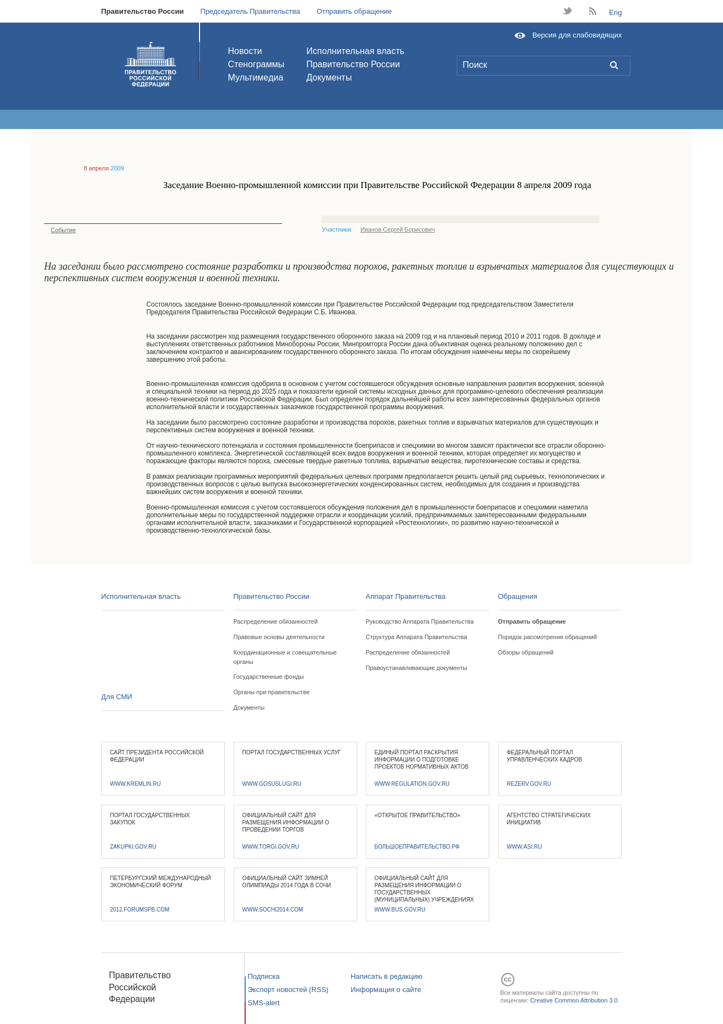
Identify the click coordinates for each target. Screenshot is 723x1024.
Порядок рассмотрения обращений (547, 637)
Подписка (264, 976)
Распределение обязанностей (276, 621)
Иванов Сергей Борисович (397, 229)
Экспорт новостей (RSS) (288, 989)
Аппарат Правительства (406, 596)
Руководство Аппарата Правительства (420, 621)
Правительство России (142, 11)
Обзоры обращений (526, 652)
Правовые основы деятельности (279, 637)
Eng (615, 12)
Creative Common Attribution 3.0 (574, 1000)
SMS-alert (264, 1003)
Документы (329, 77)
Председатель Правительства (250, 11)
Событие (60, 230)
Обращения (517, 596)
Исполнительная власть (355, 51)
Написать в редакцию (386, 976)
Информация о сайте (385, 989)
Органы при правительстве (272, 692)
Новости (245, 51)
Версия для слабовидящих (577, 35)
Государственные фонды (269, 676)
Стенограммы (256, 64)
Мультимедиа (256, 77)
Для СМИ (116, 697)
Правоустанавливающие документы (416, 667)
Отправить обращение (354, 11)
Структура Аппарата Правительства (416, 637)
